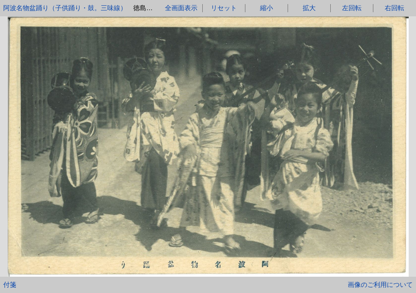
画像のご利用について (380, 284)
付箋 (9, 284)
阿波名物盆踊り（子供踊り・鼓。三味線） (65, 7)
